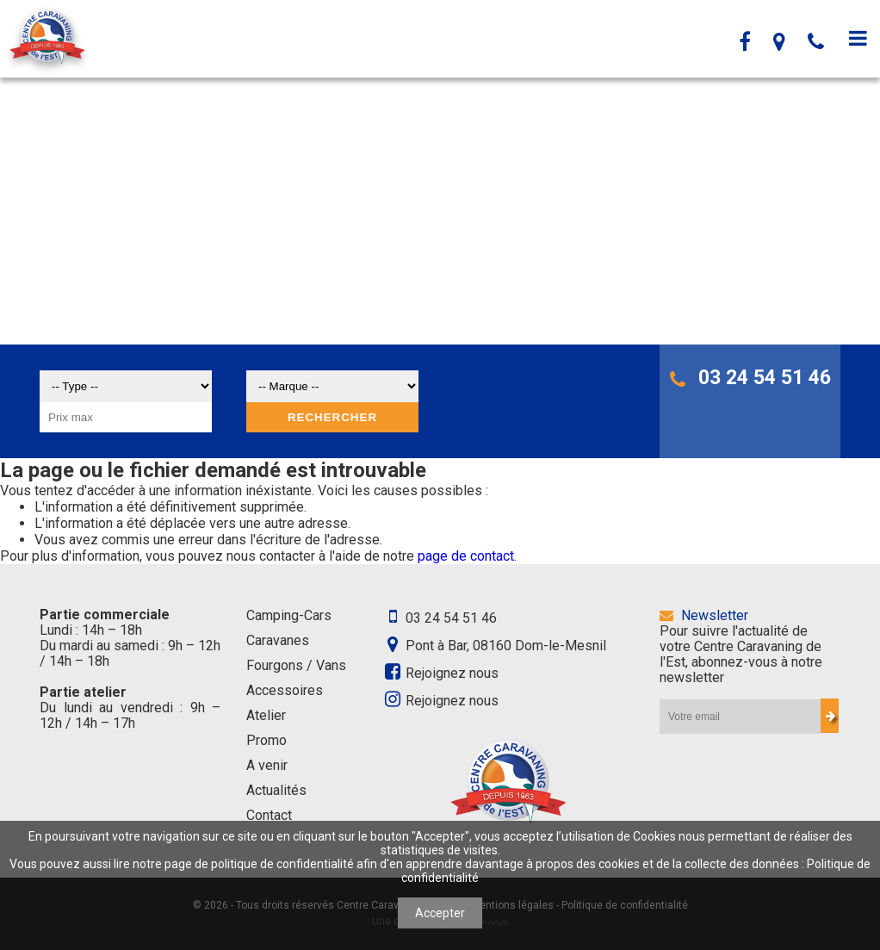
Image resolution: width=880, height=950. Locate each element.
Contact (269, 815)
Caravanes (277, 640)
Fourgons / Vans (296, 665)
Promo (266, 740)
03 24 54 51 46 (750, 377)
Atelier (266, 715)
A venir (267, 765)
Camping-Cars (289, 615)
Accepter (440, 913)
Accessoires (284, 690)
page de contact (466, 556)
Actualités (276, 790)
